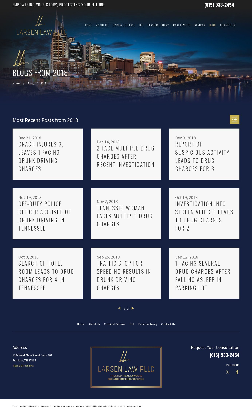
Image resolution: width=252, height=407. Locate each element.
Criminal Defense (115, 324)
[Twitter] (228, 372)
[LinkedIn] (218, 372)
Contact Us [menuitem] (227, 25)
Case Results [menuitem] (182, 25)
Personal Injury (147, 324)
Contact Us (168, 324)
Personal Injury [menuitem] (158, 25)
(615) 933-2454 (219, 4)
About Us (94, 324)
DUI (132, 324)
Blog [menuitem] (212, 25)
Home (81, 324)
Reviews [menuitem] (200, 25)
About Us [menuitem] (102, 25)
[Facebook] (237, 372)
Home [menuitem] (88, 25)
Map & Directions (23, 365)
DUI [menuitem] (141, 25)
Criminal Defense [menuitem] (124, 25)
